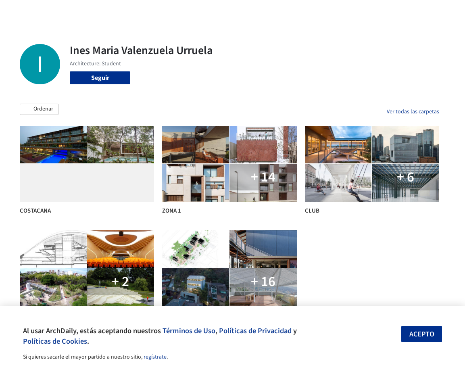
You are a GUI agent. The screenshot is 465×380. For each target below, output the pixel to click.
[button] (39, 109)
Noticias (283, 11)
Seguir (100, 77)
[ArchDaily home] (21, 11)
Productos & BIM (244, 11)
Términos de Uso (189, 331)
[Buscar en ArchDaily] (107, 11)
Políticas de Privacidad (255, 331)
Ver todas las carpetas (413, 112)
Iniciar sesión (351, 11)
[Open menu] (444, 11)
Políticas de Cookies (55, 341)
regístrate (155, 357)
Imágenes (203, 11)
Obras (177, 11)
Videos (309, 11)
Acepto (421, 334)
